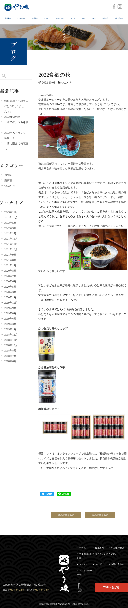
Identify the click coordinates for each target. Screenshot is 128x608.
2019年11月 (11, 302)
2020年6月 (10, 281)
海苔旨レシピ (101, 554)
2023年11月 (11, 212)
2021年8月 (10, 260)
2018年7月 (10, 355)
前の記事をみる (66, 515)
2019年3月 (10, 324)
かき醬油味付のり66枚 (51, 367)
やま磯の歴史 (117, 547)
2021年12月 (11, 238)
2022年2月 (10, 233)
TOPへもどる (111, 587)
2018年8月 (10, 350)
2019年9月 (10, 308)
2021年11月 (11, 244)
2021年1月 (10, 265)
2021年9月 (10, 254)
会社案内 (99, 547)
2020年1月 (10, 297)
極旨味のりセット (49, 409)
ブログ (98, 564)
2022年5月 (10, 222)
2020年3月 (10, 292)
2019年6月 (10, 318)
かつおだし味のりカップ (53, 328)
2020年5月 (10, 286)
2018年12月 (11, 334)
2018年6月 (10, 361)
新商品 (8, 180)
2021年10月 (11, 249)
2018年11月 (11, 340)
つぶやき (9, 185)
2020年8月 (10, 270)
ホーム (82, 547)
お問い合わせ (117, 564)
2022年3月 (10, 228)
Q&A (113, 554)
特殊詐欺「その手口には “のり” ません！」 (16, 106)
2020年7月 (10, 276)
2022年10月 (11, 217)
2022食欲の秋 (12, 116)
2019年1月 (10, 329)
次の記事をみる (100, 515)
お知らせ (9, 175)
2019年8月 (10, 313)
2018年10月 (11, 345)
